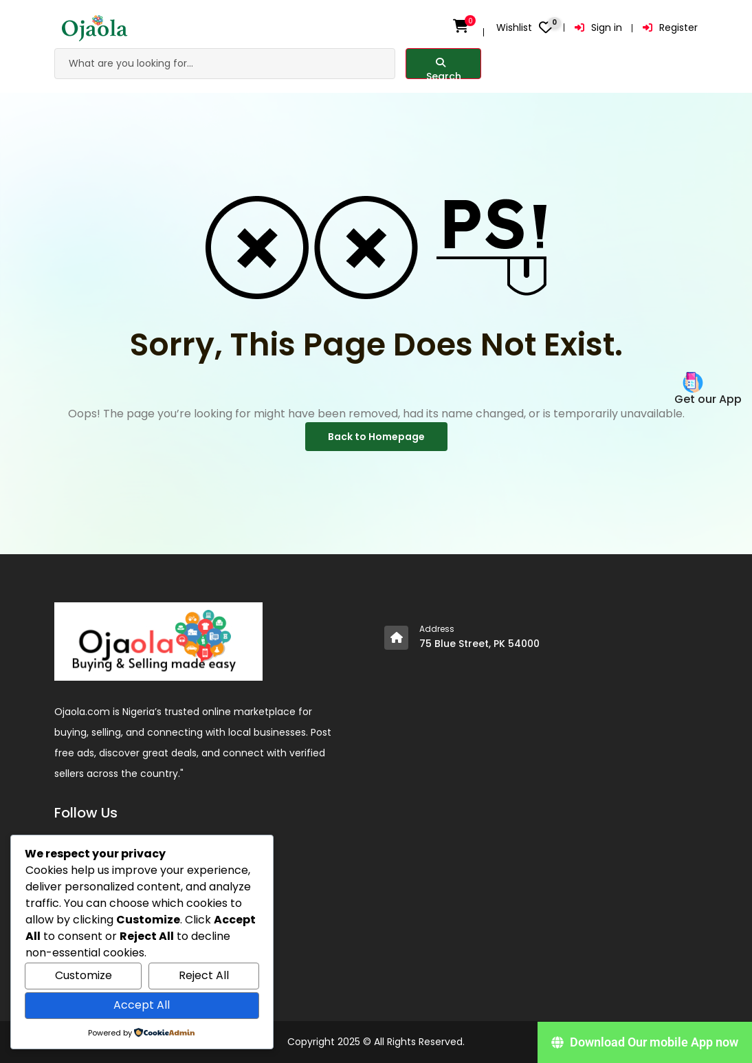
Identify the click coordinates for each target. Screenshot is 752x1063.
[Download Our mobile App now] (645, 1042)
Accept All (141, 1005)
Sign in (598, 27)
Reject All (204, 975)
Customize (83, 975)
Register (670, 27)
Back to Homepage (376, 436)
